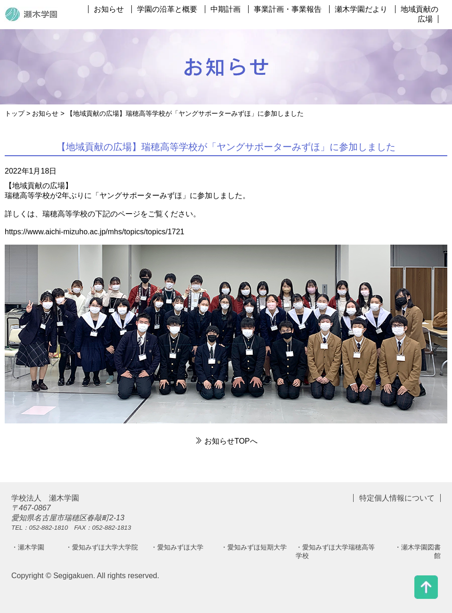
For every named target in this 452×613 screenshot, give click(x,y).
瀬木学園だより (361, 9)
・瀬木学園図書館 (418, 551)
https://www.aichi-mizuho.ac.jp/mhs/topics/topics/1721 (95, 232)
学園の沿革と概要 (167, 9)
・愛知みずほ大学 (177, 547)
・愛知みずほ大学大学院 (101, 547)
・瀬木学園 (27, 547)
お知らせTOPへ (225, 441)
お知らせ (109, 9)
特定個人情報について (397, 498)
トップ (14, 113)
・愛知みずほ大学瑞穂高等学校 (335, 551)
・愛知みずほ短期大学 (254, 547)
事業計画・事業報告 (288, 9)
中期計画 (225, 9)
